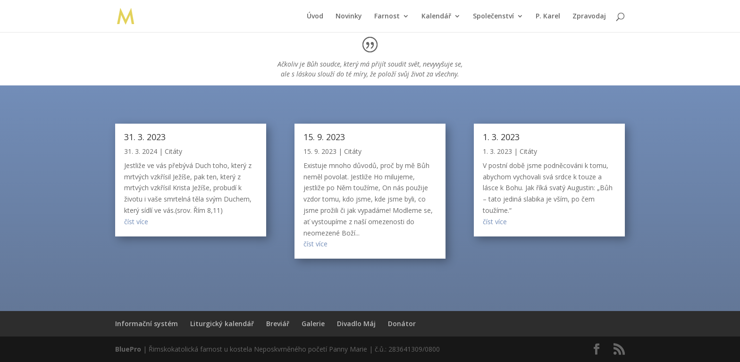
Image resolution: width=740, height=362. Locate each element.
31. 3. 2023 (145, 137)
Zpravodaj (589, 16)
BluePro (128, 349)
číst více (136, 221)
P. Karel (548, 16)
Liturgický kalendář (222, 323)
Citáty (173, 151)
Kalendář (436, 16)
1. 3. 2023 (501, 137)
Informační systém (146, 323)
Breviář (277, 323)
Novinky (349, 16)
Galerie (313, 323)
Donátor (402, 323)
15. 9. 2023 (324, 137)
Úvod (315, 16)
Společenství (493, 16)
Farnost (387, 16)
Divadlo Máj (356, 323)
